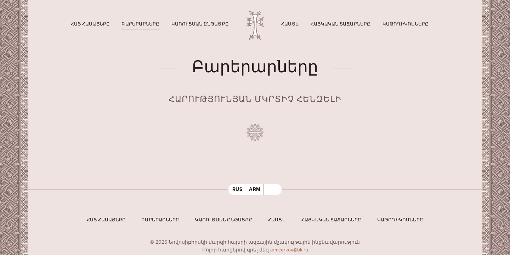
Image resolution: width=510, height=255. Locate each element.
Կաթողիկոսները (405, 24)
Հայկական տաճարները (341, 24)
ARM (255, 189)
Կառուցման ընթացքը (200, 24)
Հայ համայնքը (90, 24)
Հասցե (290, 24)
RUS (237, 189)
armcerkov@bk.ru (289, 250)
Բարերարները (140, 24)
